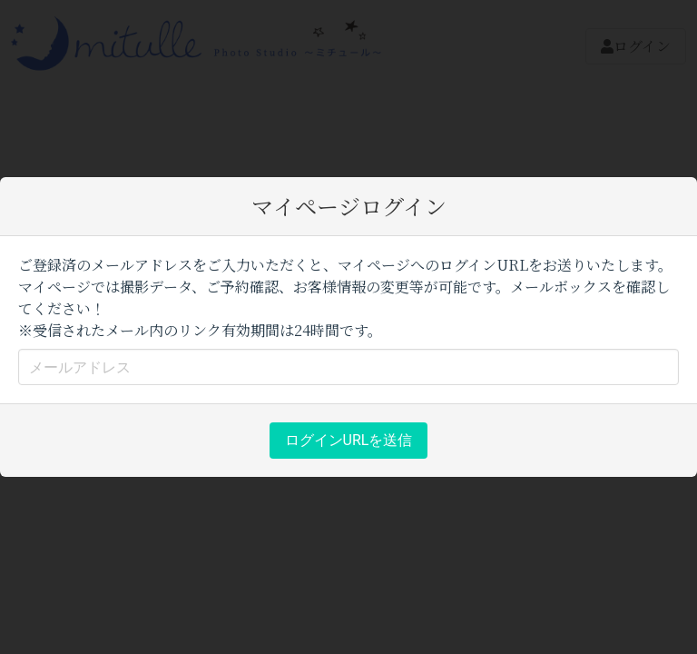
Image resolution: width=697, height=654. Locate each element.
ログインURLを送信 (349, 440)
